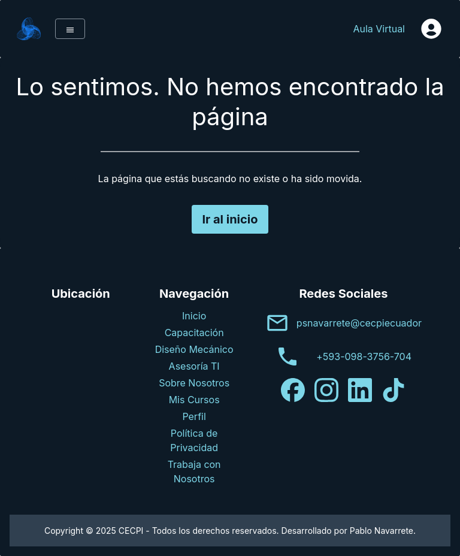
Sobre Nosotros (194, 383)
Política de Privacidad (194, 440)
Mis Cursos (194, 400)
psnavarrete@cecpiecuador (359, 323)
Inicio (194, 316)
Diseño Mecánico (194, 349)
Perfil (193, 416)
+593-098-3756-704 (363, 356)
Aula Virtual (379, 29)
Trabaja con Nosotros (194, 471)
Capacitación (194, 333)
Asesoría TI (194, 366)
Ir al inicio (230, 219)
